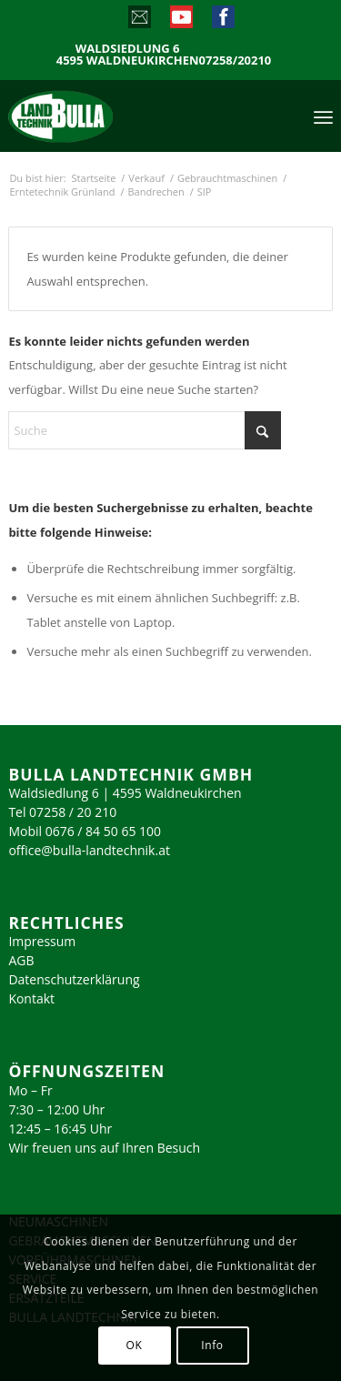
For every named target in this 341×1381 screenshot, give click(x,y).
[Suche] (144, 430)
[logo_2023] (99, 115)
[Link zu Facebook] (222, 20)
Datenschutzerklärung (73, 979)
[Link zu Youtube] (180, 20)
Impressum (41, 941)
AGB (21, 960)
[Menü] (323, 115)
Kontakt (31, 998)
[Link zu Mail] (138, 20)
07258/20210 (235, 60)
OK (134, 1345)
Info (212, 1345)
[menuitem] (323, 115)
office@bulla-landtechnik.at (89, 850)
